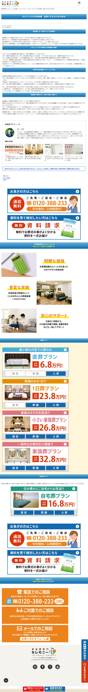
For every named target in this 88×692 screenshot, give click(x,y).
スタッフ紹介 (6, 178)
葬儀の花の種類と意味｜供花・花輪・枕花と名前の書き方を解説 (33, 157)
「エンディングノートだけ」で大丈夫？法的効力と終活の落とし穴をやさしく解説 (74, 158)
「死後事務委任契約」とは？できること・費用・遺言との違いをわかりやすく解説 (14, 158)
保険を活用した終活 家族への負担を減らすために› (65, 169)
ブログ (21, 153)
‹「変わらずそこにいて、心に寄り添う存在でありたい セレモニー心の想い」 (27, 169)
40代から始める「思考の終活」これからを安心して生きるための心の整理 (54, 158)
